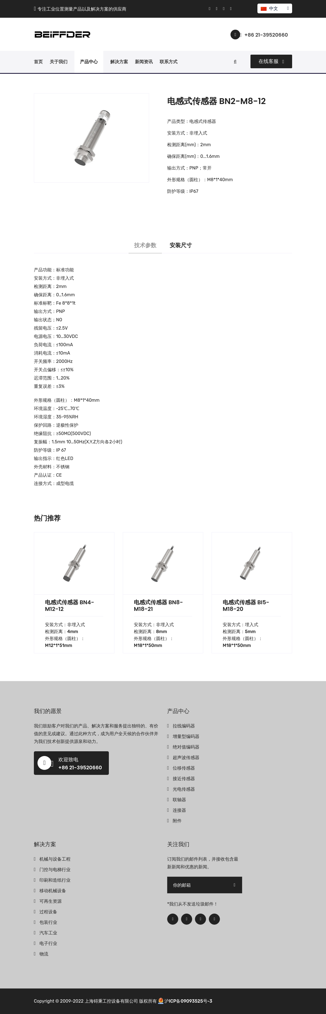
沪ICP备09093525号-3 (188, 1001)
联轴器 (179, 799)
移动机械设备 (52, 890)
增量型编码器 (186, 736)
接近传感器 (184, 778)
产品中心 (89, 62)
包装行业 (48, 922)
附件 (177, 820)
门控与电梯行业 (55, 869)
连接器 (179, 810)
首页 (38, 62)
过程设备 (48, 911)
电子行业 (48, 943)
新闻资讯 (144, 62)
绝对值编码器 (186, 747)
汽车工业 (48, 932)
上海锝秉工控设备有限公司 (111, 1001)
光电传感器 (184, 789)
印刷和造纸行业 (55, 880)
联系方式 (168, 62)
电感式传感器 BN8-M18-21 (158, 605)
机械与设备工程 (55, 859)
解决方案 (119, 62)
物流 (43, 954)
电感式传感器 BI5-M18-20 (246, 605)
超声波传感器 (186, 757)
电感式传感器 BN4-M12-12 (69, 605)
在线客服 (271, 61)
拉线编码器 (184, 726)
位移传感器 (184, 768)
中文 (274, 8)
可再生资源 (50, 901)
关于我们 (58, 62)
